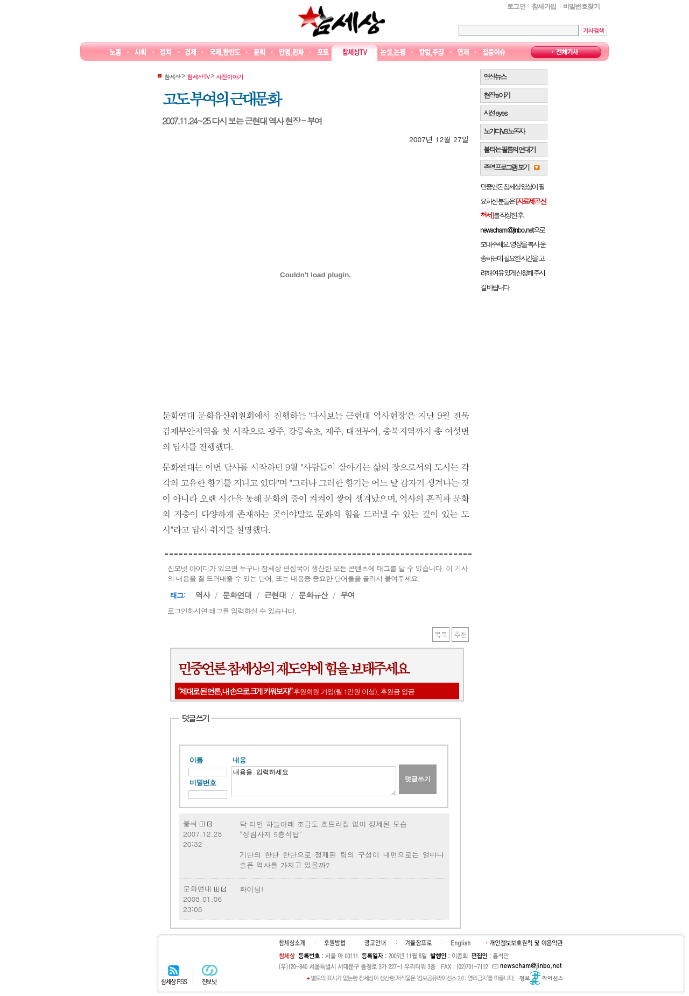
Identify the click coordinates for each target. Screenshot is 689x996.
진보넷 (209, 974)
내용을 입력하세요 (313, 781)
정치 (165, 52)
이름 (196, 760)
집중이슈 (494, 52)
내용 (239, 760)
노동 (115, 52)
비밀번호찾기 (581, 6)
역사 (202, 594)
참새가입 (544, 6)
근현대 (275, 594)
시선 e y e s (495, 113)
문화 (259, 52)
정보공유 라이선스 (541, 978)
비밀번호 (202, 782)
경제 (190, 52)
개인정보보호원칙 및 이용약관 (524, 942)
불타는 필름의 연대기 (509, 149)
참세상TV (354, 52)
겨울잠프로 (418, 942)
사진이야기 (229, 77)
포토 (322, 52)
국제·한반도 (225, 52)
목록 (440, 634)
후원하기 (334, 942)
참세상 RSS (174, 974)
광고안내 (374, 942)
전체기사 (566, 52)
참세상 (341, 21)
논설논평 (393, 52)
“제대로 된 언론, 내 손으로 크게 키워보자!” (234, 691)
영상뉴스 (494, 77)
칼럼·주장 (431, 52)
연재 (463, 52)
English (460, 943)
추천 (460, 634)
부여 (347, 594)
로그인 (516, 6)
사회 (140, 52)
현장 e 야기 (496, 95)
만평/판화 (291, 52)
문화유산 (313, 594)
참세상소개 (292, 942)
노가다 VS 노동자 (503, 131)
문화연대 (237, 594)
